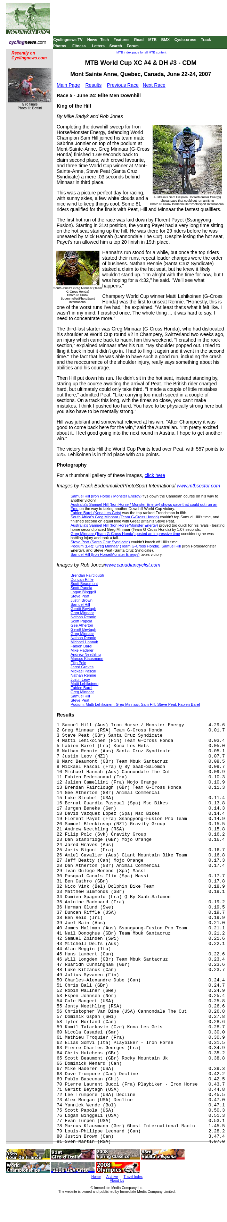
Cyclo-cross (185, 39)
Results (94, 85)
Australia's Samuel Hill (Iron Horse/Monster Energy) (114, 525)
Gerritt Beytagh (83, 608)
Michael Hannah (84, 642)
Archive (112, 1177)
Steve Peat (80, 596)
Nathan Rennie (83, 617)
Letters (98, 46)
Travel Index (133, 1177)
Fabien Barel (81, 646)
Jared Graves (82, 667)
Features (122, 39)
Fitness (79, 46)
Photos (59, 46)
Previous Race (123, 85)
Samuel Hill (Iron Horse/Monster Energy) (105, 554)
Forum (132, 46)
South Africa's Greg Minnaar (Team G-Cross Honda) (115, 517)
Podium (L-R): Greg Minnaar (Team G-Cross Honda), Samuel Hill (126, 546)
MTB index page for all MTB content (141, 52)
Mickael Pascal (83, 671)
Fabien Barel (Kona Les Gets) (96, 513)
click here (155, 475)
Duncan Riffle (82, 579)
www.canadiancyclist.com (132, 565)
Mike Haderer (82, 650)
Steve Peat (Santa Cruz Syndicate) (100, 542)
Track (206, 39)
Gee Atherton (82, 625)
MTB (152, 39)
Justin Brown (81, 600)
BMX (165, 39)
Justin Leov (80, 679)
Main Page (68, 85)
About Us (117, 1180)
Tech (104, 39)
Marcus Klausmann (87, 658)
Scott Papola (81, 588)
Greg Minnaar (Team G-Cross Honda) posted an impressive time (125, 534)
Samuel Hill (80, 604)
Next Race (154, 85)
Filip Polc (78, 663)
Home (96, 1177)
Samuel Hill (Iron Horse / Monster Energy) (106, 496)
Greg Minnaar (82, 613)
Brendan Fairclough (87, 575)
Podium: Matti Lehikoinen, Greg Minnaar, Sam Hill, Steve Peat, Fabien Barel (135, 704)
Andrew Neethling (86, 654)
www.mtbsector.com (198, 485)
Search (115, 46)
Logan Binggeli (83, 592)
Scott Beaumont (84, 583)
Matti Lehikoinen (84, 683)
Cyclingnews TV (67, 39)
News (92, 39)
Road (139, 39)
